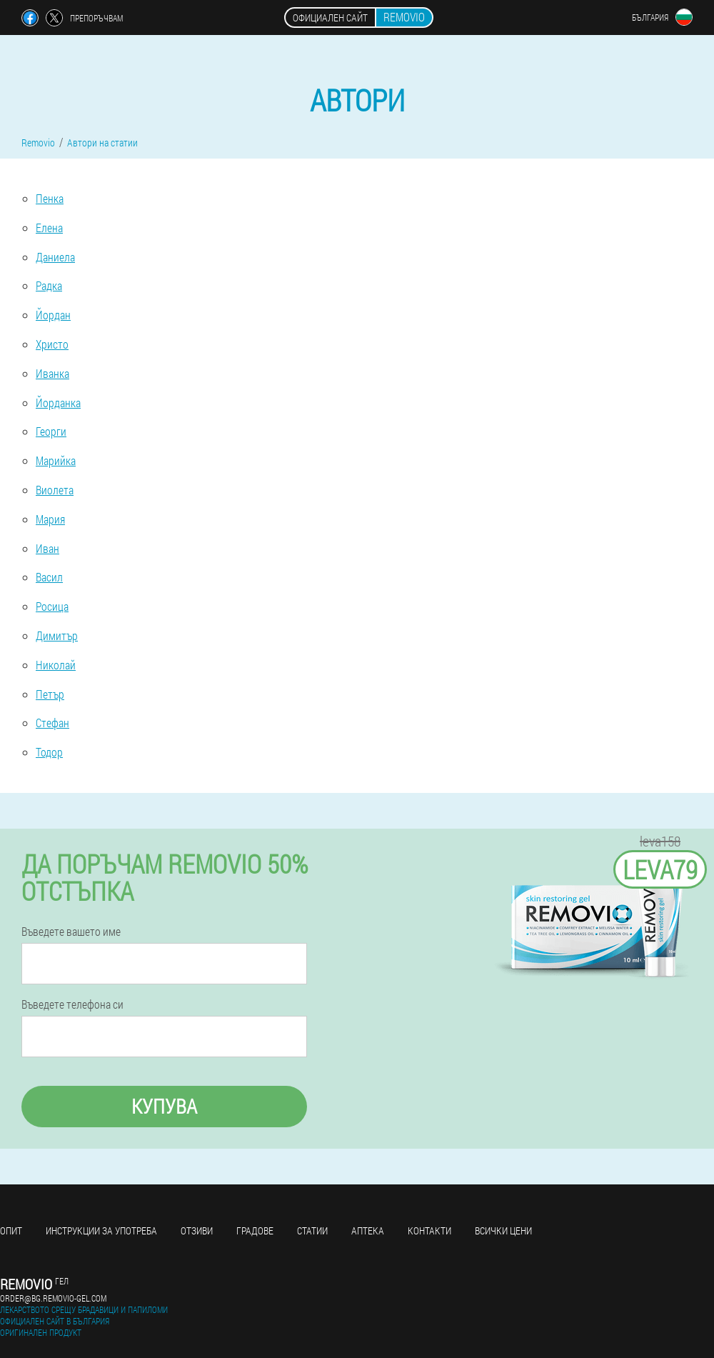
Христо (52, 343)
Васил (49, 576)
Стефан (52, 722)
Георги (51, 431)
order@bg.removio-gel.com (53, 1298)
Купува (164, 1106)
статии (312, 1230)
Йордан (53, 314)
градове (254, 1230)
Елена (49, 227)
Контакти (429, 1230)
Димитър (57, 635)
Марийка (56, 460)
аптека (367, 1230)
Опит (11, 1230)
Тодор (49, 751)
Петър (50, 694)
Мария (50, 518)
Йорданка (58, 402)
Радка (49, 285)
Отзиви (197, 1230)
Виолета (55, 489)
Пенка (50, 198)
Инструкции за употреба (101, 1230)
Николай (56, 664)
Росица (52, 606)
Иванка (52, 373)
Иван (47, 548)
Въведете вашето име (71, 931)
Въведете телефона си (72, 1004)
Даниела (55, 256)
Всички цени (503, 1230)
